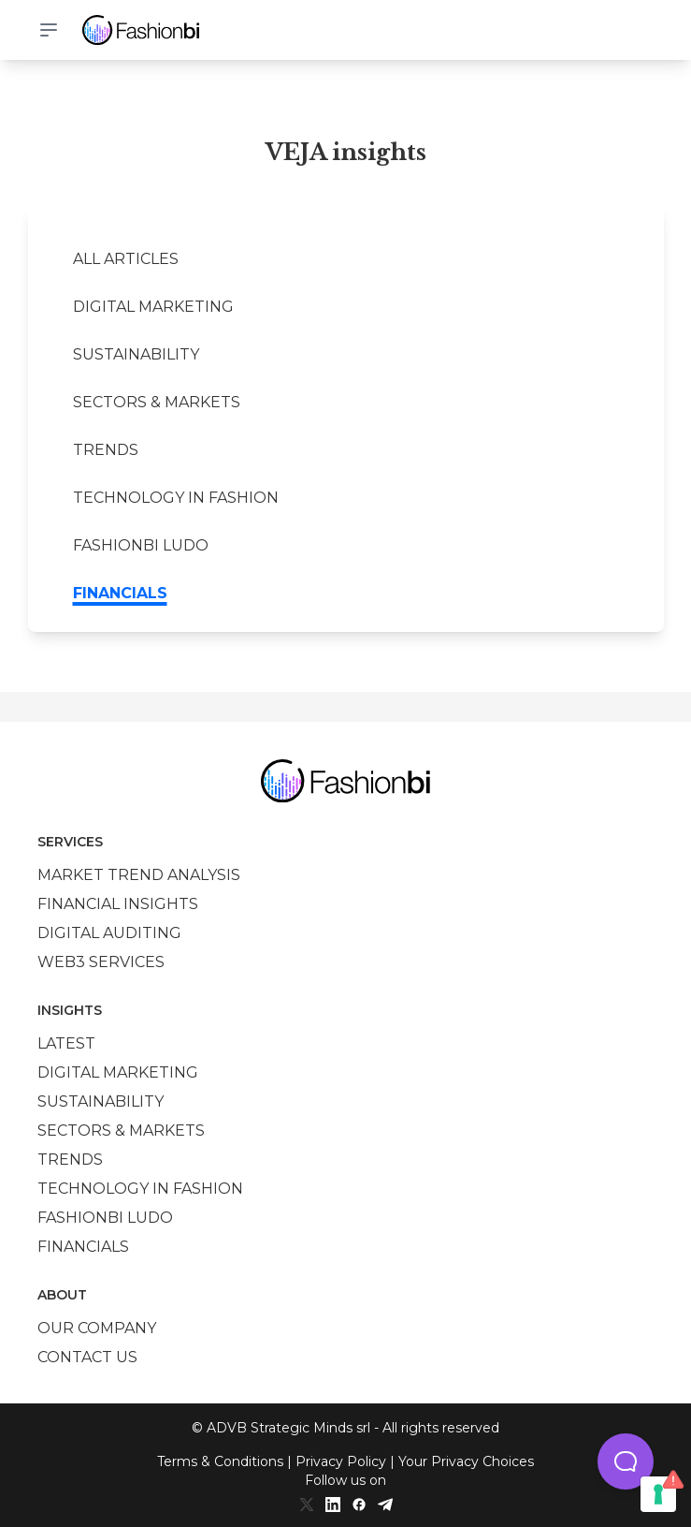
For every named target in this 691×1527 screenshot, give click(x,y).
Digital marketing (153, 307)
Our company (96, 1328)
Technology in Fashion (176, 498)
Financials (120, 593)
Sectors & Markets (156, 402)
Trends (105, 450)
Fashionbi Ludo (141, 545)
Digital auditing (109, 933)
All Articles (126, 259)
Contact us (87, 1357)
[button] (625, 1461)
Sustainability (136, 354)
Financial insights (117, 904)
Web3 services (101, 962)
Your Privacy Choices (466, 1461)
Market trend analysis (138, 875)
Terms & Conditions (220, 1461)
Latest (66, 1043)
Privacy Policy (340, 1461)
